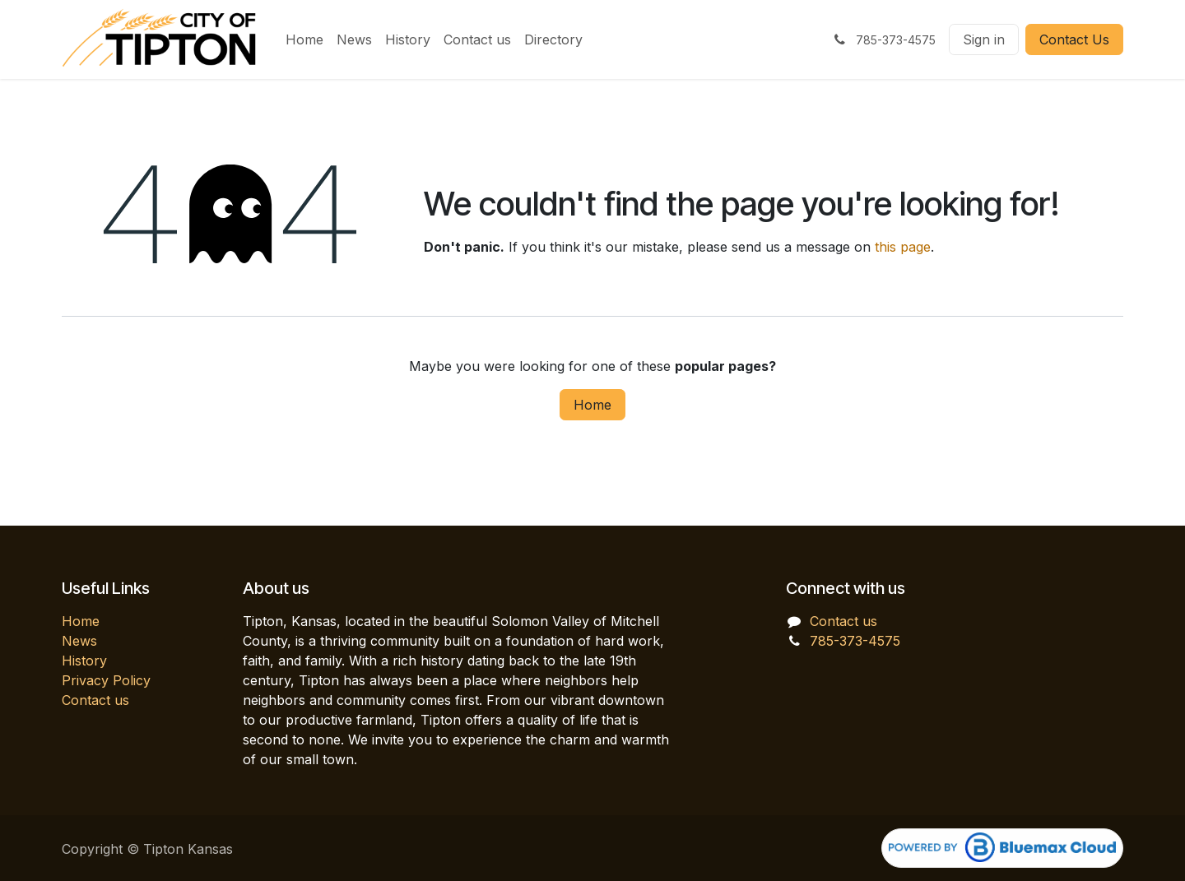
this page (903, 247)
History (84, 660)
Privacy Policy (106, 680)
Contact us (95, 700)
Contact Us (1074, 39)
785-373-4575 (855, 641)
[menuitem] (304, 39)
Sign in (984, 39)
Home (592, 404)
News (79, 641)
